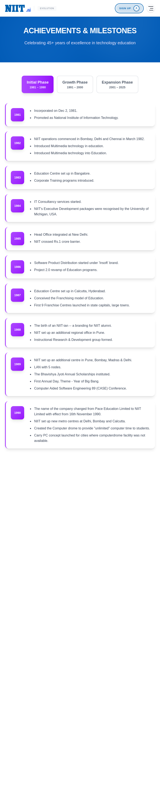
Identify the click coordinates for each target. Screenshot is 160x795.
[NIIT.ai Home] (18, 8)
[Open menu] (151, 8)
